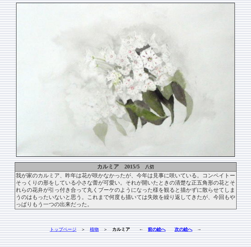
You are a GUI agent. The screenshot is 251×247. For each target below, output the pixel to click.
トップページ (63, 229)
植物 (94, 229)
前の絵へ (157, 229)
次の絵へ (183, 229)
